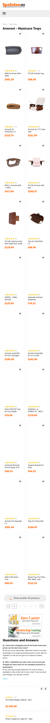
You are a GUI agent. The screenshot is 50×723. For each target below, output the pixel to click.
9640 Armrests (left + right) (13, 74)
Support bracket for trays (36, 466)
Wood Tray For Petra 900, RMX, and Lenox (36, 578)
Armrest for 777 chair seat (36, 130)
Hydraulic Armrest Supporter (35, 298)
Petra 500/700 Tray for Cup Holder (13, 410)
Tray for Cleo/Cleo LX (35, 242)
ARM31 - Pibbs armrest (11, 298)
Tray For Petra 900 (35, 521)
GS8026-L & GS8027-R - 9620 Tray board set (35, 410)
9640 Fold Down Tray (11, 578)
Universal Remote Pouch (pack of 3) (12, 466)
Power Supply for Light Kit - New (18, 719)
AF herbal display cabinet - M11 (18, 700)
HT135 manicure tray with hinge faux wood (13, 242)
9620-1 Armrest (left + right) (13, 186)
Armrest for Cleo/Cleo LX (10, 130)
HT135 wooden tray (36, 73)
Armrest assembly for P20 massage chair (12, 354)
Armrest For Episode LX (13, 522)
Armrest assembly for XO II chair (35, 354)
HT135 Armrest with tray (36, 186)
